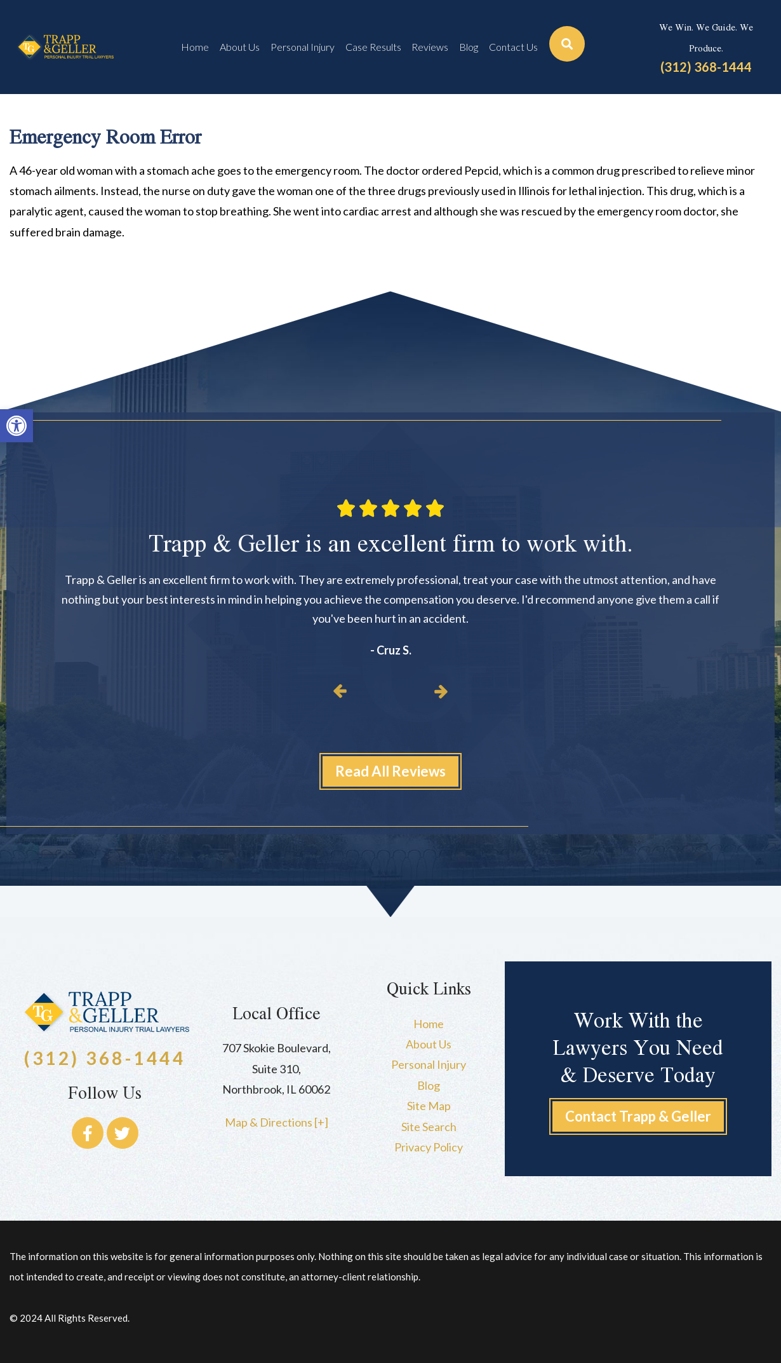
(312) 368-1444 (706, 66)
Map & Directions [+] (276, 1122)
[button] (16, 425)
